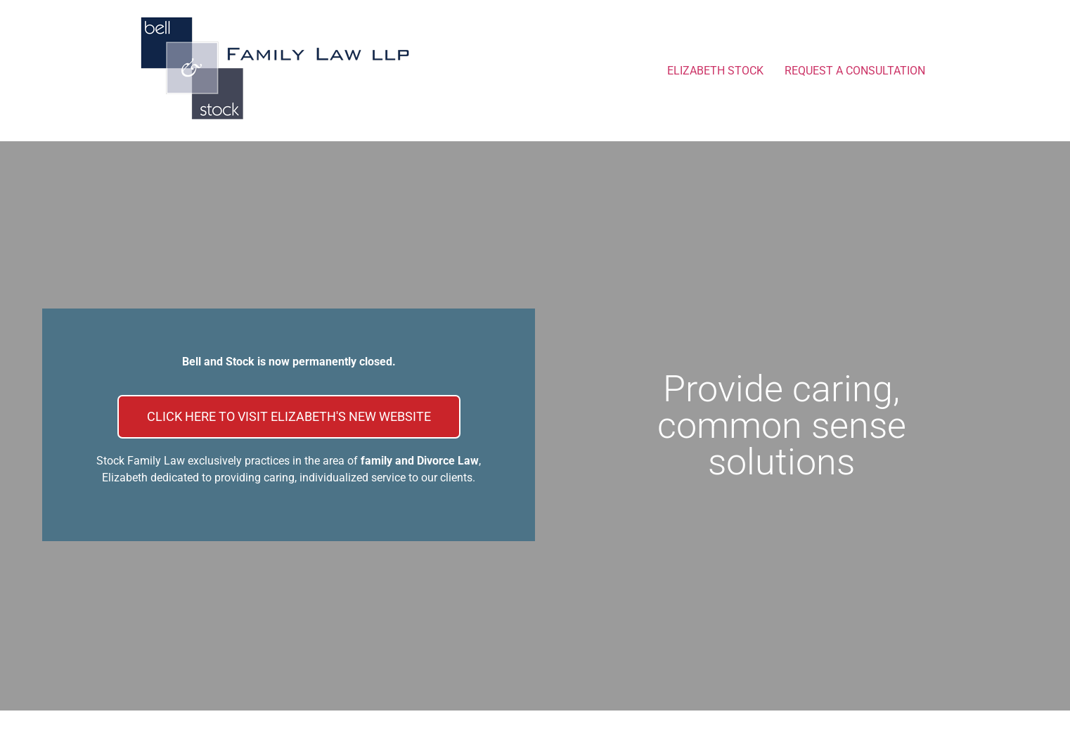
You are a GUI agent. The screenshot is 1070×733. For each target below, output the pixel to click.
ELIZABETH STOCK (715, 70)
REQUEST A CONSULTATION (855, 70)
